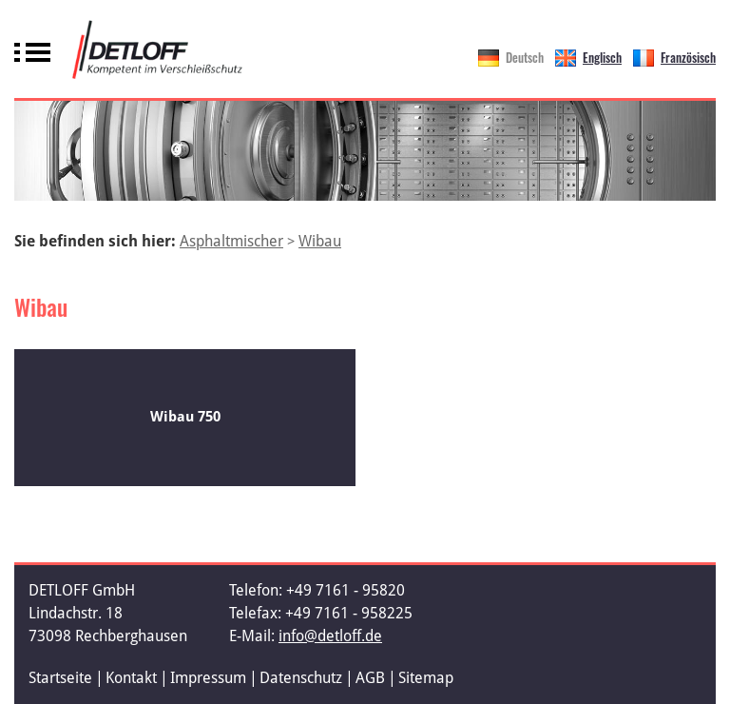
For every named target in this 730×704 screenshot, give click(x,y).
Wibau (319, 241)
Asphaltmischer (231, 241)
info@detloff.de (330, 636)
